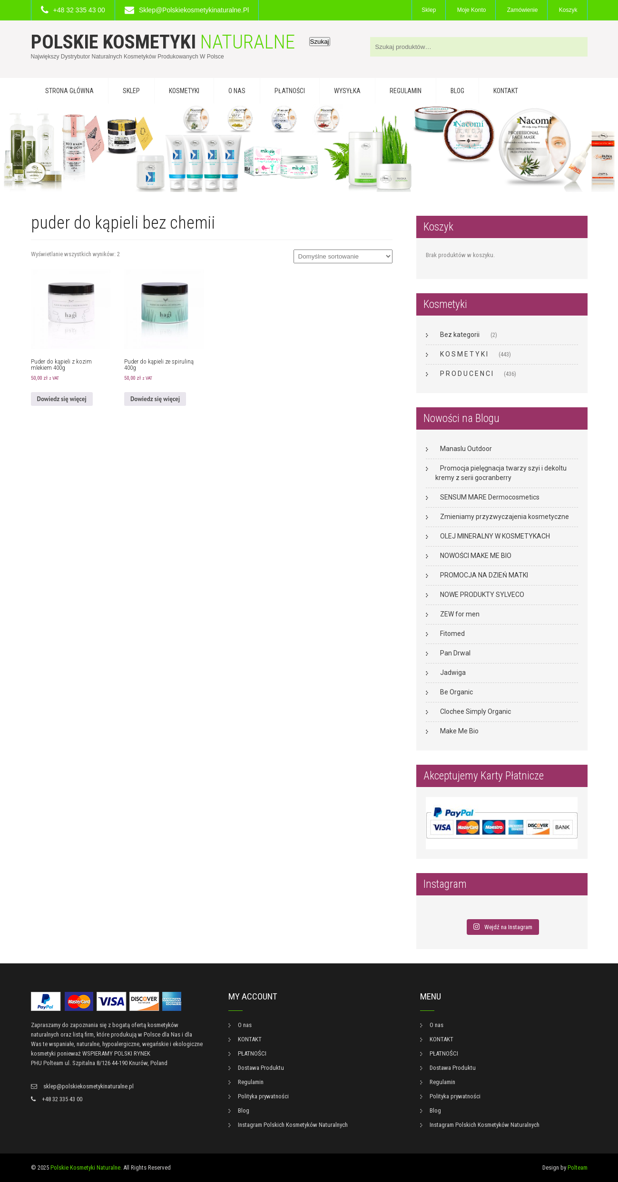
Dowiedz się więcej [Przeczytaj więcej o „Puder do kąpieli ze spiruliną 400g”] (155, 399)
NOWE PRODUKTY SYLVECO (482, 594)
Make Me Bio (459, 731)
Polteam (578, 1167)
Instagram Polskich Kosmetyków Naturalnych (293, 1124)
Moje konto (471, 10)
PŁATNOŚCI (290, 91)
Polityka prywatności (263, 1096)
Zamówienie (522, 10)
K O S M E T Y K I (464, 354)
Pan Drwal (455, 653)
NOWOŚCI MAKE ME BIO (475, 555)
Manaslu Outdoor (466, 448)
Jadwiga (453, 672)
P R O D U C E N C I (466, 373)
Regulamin (406, 91)
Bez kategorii (460, 334)
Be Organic (456, 692)
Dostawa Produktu (261, 1067)
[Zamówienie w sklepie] (343, 256)
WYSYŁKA (347, 91)
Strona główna (69, 91)
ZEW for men (460, 614)
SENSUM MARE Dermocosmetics (490, 497)
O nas (236, 91)
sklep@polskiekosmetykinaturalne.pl (194, 10)
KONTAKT (505, 91)
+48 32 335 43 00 (79, 10)
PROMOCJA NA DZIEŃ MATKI (484, 575)
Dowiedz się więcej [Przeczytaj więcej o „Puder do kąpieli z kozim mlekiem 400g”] (62, 399)
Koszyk (568, 10)
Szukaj (319, 41)
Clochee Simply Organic (475, 711)
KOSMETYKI (184, 91)
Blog (457, 91)
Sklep (429, 10)
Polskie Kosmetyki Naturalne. (86, 1167)
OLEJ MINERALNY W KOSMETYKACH (495, 536)
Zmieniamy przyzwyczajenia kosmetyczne (504, 516)
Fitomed (452, 633)
